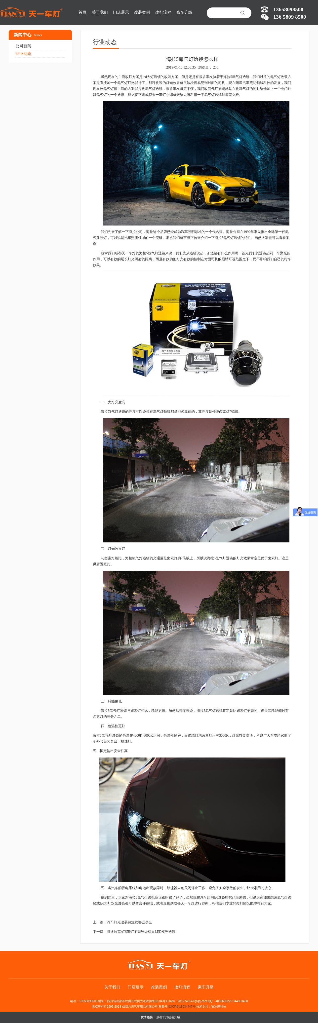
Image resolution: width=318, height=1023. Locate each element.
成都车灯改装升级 (168, 1017)
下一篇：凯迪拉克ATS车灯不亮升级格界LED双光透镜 (134, 932)
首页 (82, 12)
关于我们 (100, 12)
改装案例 (142, 12)
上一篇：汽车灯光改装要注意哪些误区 (122, 922)
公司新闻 (23, 46)
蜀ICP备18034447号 (181, 1006)
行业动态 (23, 53)
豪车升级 (184, 12)
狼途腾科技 (218, 1006)
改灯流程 (163, 12)
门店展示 (121, 12)
